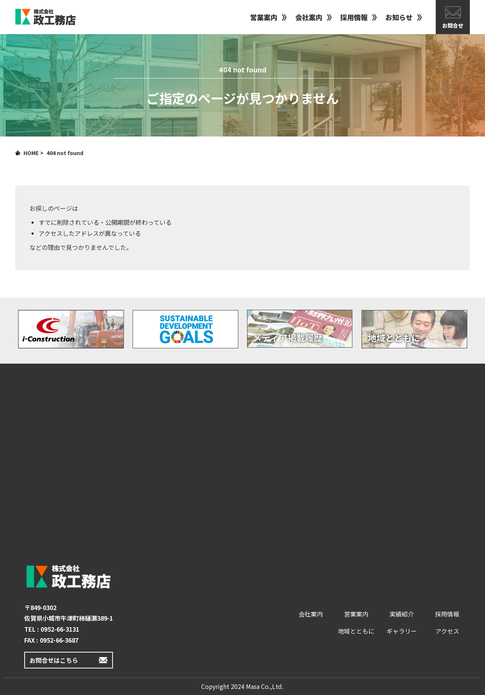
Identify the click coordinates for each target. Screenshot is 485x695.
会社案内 (308, 17)
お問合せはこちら (54, 660)
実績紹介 (402, 613)
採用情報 (354, 17)
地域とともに (356, 630)
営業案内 (263, 17)
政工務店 (45, 17)
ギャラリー (401, 630)
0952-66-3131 (60, 629)
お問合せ (452, 25)
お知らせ (399, 17)
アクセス (447, 630)
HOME (31, 152)
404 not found (65, 152)
